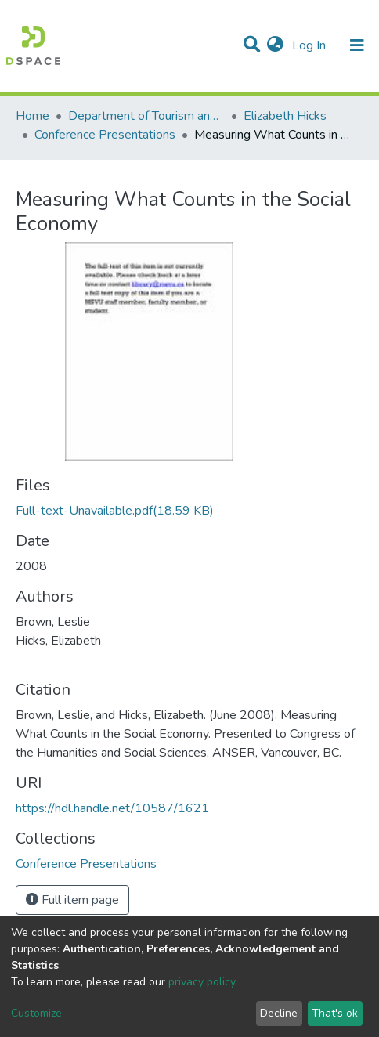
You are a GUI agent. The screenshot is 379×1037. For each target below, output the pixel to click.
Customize (36, 1013)
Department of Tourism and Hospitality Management (146, 116)
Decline (279, 1013)
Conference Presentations (104, 134)
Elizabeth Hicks (285, 116)
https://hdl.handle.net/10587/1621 (112, 808)
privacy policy (201, 981)
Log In (310, 45)
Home (32, 116)
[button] (275, 45)
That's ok (335, 1013)
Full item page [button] (72, 900)
